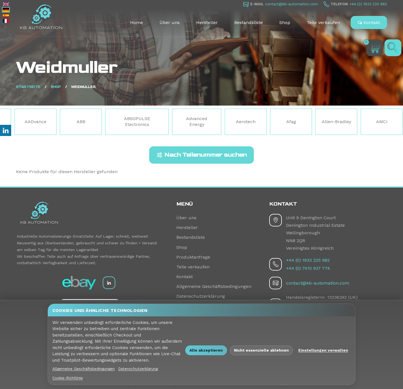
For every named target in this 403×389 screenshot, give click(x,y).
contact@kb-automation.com (291, 4)
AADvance (58, 121)
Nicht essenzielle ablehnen (261, 350)
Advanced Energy (219, 121)
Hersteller (207, 22)
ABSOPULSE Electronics (159, 121)
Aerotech (268, 121)
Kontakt (369, 22)
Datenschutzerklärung (200, 296)
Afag (313, 121)
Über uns (170, 22)
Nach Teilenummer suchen (201, 155)
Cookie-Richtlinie (67, 378)
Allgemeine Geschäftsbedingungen (213, 286)
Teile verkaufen (323, 22)
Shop (284, 22)
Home (136, 22)
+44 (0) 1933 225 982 (368, 4)
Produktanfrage (193, 257)
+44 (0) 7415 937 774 (308, 268)
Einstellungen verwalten (323, 350)
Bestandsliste (248, 22)
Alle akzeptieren (206, 350)
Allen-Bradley (359, 121)
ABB (103, 121)
